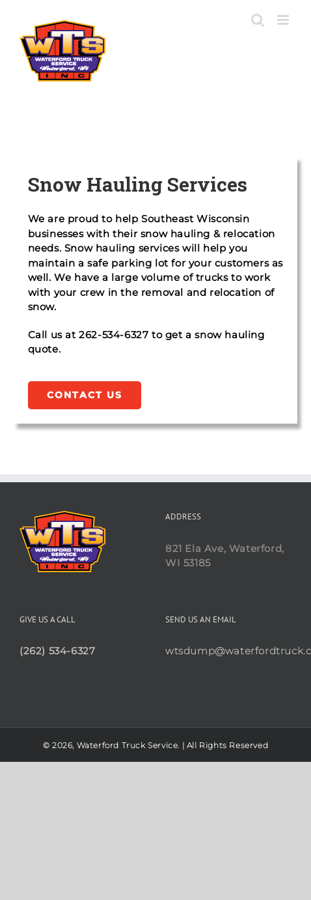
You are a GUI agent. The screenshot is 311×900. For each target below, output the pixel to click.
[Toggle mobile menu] (284, 20)
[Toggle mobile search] (258, 20)
